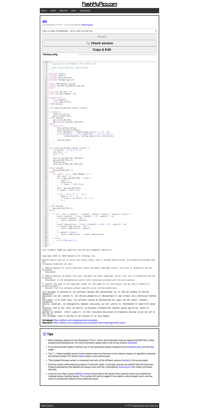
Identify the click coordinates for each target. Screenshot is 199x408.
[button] (48, 62)
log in (44, 10)
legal (152, 405)
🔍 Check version (99, 43)
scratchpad (85, 10)
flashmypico (87, 25)
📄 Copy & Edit (99, 49)
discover (64, 10)
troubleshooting (133, 360)
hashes (80, 370)
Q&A (152, 360)
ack (156, 405)
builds (125, 374)
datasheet (132, 356)
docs (73, 10)
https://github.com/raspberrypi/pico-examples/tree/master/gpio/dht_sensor (89, 336)
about (53, 10)
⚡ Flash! (99, 37)
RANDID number (82, 387)
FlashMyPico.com (99, 4)
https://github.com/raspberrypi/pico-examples (75, 334)
